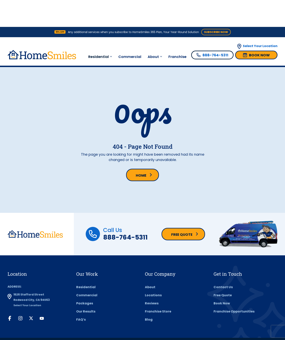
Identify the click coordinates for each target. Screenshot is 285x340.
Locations (153, 268)
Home (141, 148)
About (153, 29)
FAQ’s (81, 293)
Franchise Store (158, 285)
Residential (98, 29)
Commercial (129, 29)
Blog (149, 293)
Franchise (177, 29)
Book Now (222, 277)
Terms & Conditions (88, 325)
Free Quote (182, 208)
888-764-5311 (125, 210)
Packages (84, 277)
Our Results (85, 285)
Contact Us (223, 260)
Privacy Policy (119, 325)
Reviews (152, 277)
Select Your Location (260, 19)
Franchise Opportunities (234, 285)
